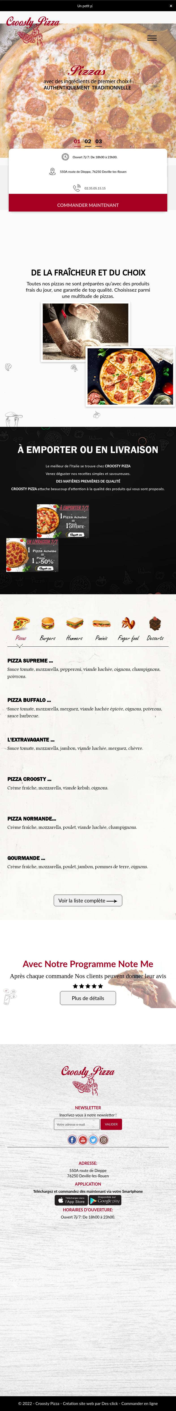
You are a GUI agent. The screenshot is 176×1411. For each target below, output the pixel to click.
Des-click (110, 1403)
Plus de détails (88, 998)
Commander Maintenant (88, 206)
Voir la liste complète (81, 900)
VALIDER (111, 1124)
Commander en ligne (139, 1403)
